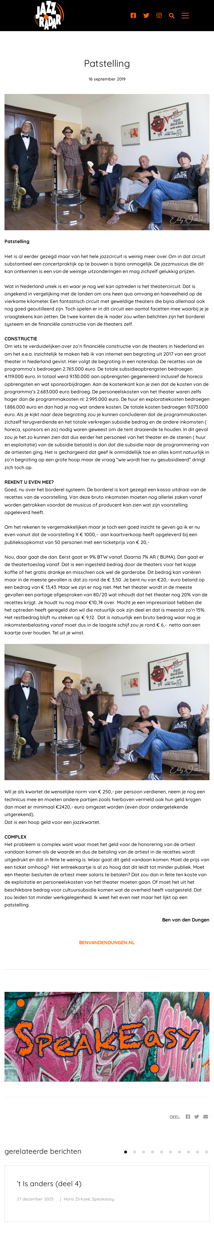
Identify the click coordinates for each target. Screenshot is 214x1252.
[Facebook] (133, 15)
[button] (126, 1152)
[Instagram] (159, 15)
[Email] (206, 1117)
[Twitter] (146, 15)
